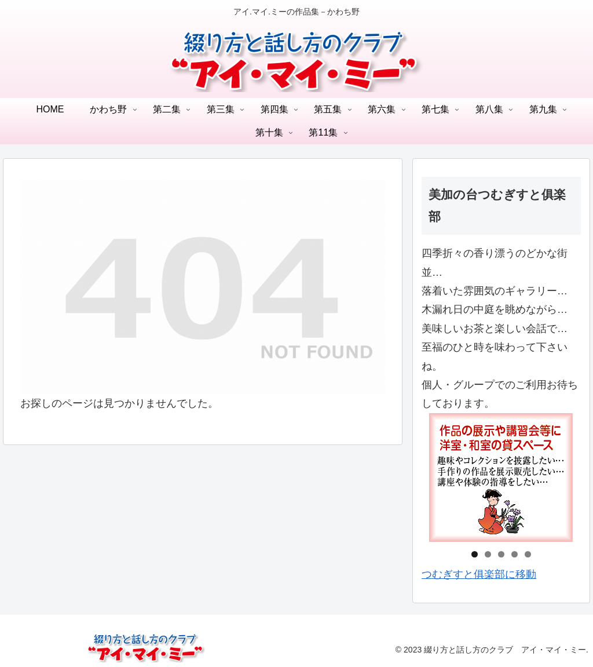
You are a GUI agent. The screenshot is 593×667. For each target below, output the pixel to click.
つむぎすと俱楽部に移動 (479, 574)
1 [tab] (474, 554)
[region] (501, 477)
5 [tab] (528, 554)
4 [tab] (514, 554)
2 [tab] (488, 554)
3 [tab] (501, 554)
